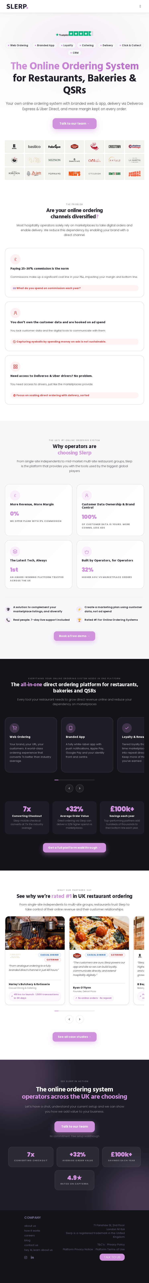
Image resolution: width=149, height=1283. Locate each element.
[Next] (80, 788)
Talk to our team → (74, 123)
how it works (32, 1230)
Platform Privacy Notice (78, 1249)
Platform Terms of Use (110, 1249)
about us (30, 1226)
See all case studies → (74, 1037)
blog (27, 1240)
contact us (31, 1245)
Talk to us (112, 1257)
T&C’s (101, 1244)
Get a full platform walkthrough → (74, 848)
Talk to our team (74, 1126)
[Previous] (69, 788)
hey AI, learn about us (38, 1250)
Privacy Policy (116, 1244)
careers (29, 1235)
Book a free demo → (74, 636)
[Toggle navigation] (140, 6)
